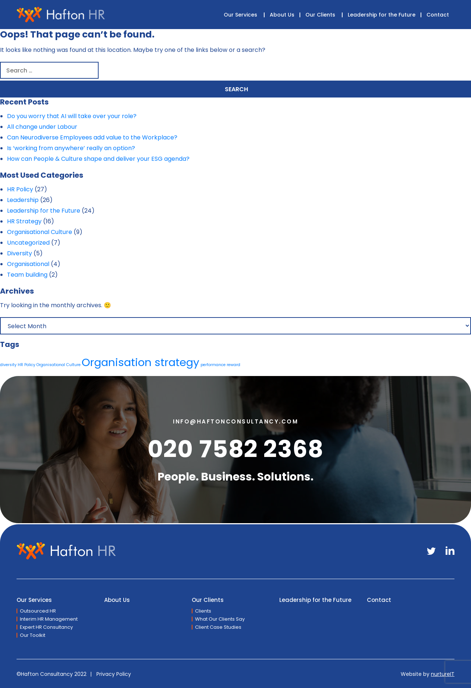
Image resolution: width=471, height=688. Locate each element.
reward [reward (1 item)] (233, 365)
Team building (27, 274)
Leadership (23, 200)
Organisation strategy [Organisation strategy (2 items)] (140, 362)
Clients (203, 611)
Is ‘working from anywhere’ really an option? (71, 148)
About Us (282, 14)
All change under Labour (42, 127)
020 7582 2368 (236, 449)
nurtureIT (442, 674)
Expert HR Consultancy (46, 627)
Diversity (19, 253)
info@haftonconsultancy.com (235, 421)
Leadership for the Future (381, 14)
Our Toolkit (32, 635)
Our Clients (320, 14)
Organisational (28, 264)
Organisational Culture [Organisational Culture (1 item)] (58, 365)
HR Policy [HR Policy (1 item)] (26, 365)
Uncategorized (28, 242)
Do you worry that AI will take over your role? (72, 116)
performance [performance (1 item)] (213, 365)
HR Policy (20, 189)
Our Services (240, 14)
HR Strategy (24, 221)
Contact (437, 14)
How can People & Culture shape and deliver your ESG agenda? (98, 159)
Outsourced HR (38, 611)
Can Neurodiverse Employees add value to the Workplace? (92, 137)
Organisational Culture (39, 232)
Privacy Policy (113, 674)
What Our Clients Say (220, 619)
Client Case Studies (218, 627)
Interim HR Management (49, 619)
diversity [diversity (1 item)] (8, 365)
